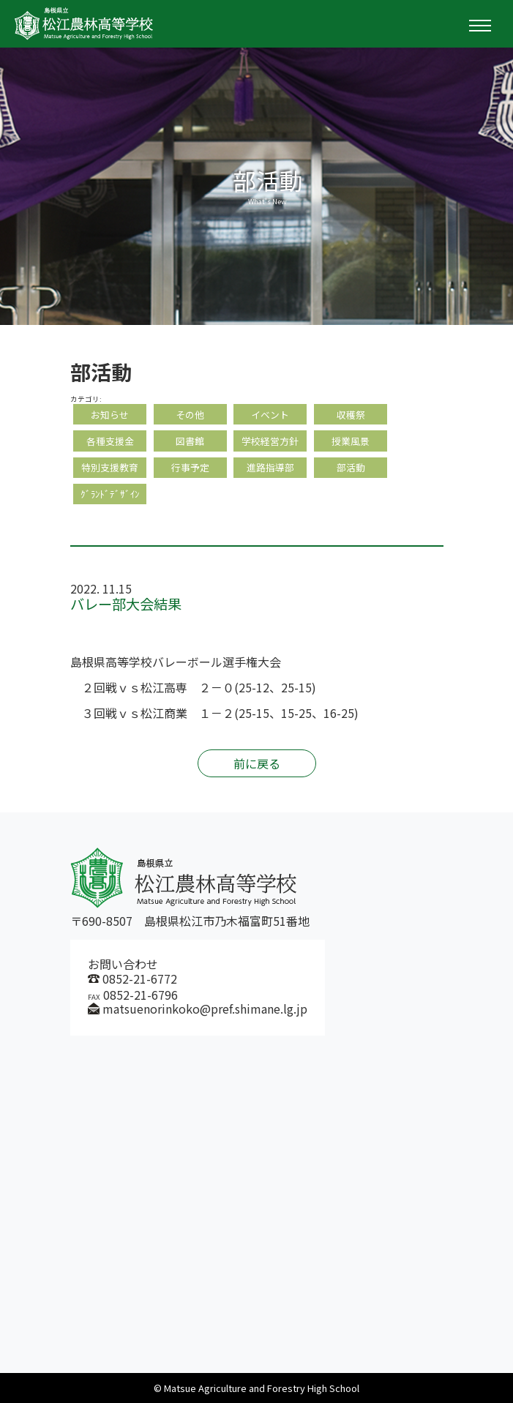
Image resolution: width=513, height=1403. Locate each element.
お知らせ (110, 415)
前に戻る (256, 763)
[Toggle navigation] (480, 26)
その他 (190, 415)
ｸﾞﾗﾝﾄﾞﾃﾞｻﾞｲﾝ (109, 494)
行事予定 (190, 467)
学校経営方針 (270, 441)
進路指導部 (270, 467)
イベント (270, 415)
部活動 (351, 467)
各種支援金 (110, 441)
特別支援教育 (109, 467)
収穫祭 (351, 415)
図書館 (190, 441)
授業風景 (351, 441)
